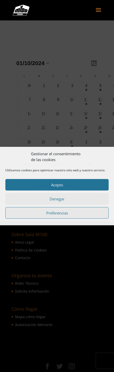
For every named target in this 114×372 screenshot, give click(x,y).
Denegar (57, 198)
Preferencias (57, 212)
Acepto (57, 184)
